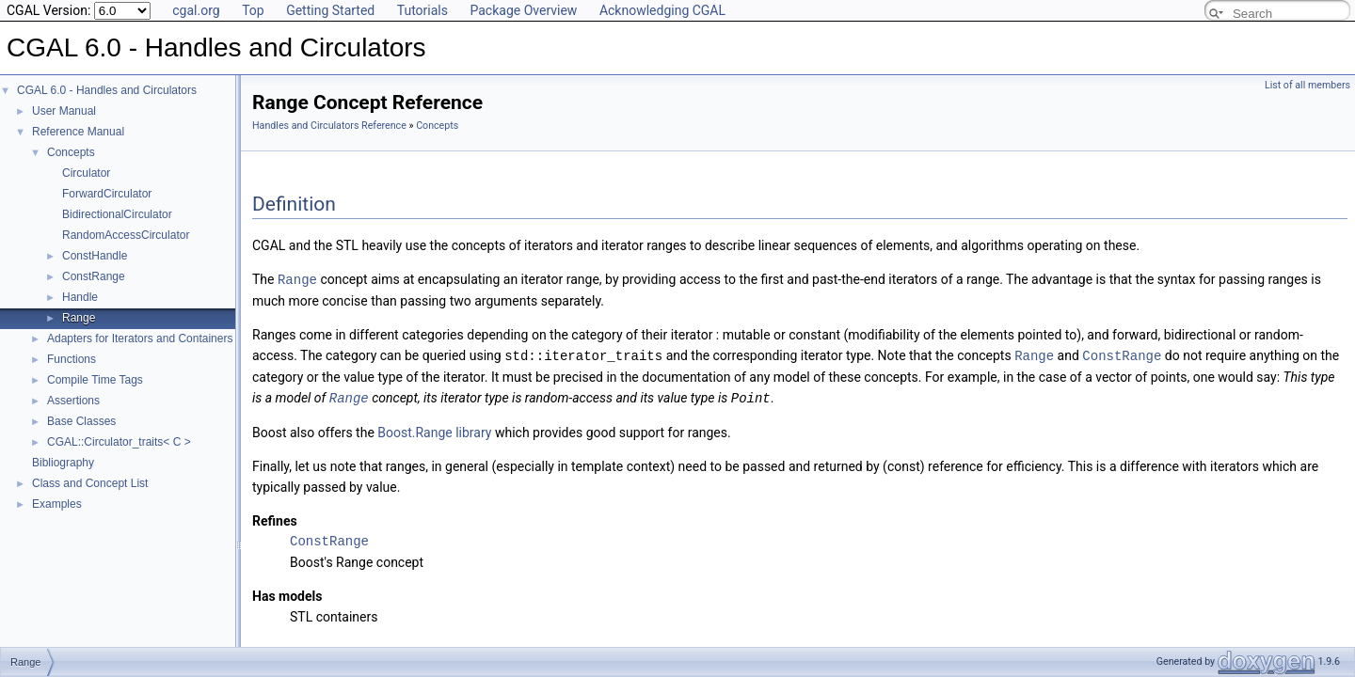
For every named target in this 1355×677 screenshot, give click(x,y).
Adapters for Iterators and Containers (139, 338)
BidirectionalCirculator (117, 214)
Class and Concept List (90, 483)
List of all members (1307, 85)
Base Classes (81, 421)
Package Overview (523, 10)
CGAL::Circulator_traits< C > (119, 442)
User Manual (64, 111)
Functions (71, 359)
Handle (80, 297)
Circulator (86, 173)
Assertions (73, 400)
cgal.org (195, 10)
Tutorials (422, 10)
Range (78, 317)
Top (253, 10)
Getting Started (330, 10)
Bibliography (63, 462)
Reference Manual (78, 131)
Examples (57, 504)
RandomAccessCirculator (125, 235)
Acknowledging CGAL (662, 10)
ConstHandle (94, 255)
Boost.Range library (434, 429)
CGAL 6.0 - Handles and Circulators (107, 90)
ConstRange (93, 276)
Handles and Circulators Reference (329, 125)
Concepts (71, 152)
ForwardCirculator (106, 193)
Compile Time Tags (95, 379)
